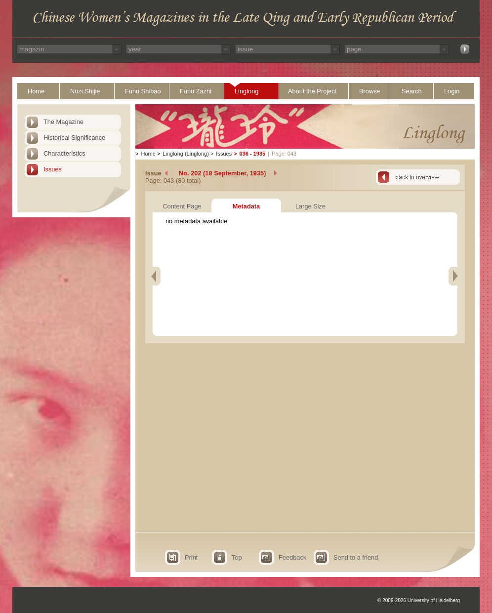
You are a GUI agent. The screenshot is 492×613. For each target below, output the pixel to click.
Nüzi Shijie (85, 91)
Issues (52, 169)
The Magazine (63, 121)
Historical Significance (74, 137)
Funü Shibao (143, 91)
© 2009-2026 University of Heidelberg (418, 600)
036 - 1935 (253, 154)
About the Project (312, 91)
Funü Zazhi (195, 91)
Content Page (182, 206)
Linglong (246, 91)
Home (36, 91)
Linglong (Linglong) (186, 154)
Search (412, 91)
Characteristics (64, 153)
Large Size (310, 206)
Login (451, 91)
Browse (369, 91)
